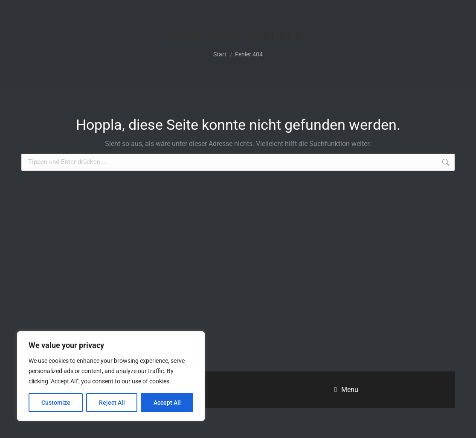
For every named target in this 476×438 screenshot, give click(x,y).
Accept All (167, 402)
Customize (55, 402)
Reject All (112, 402)
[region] (111, 376)
